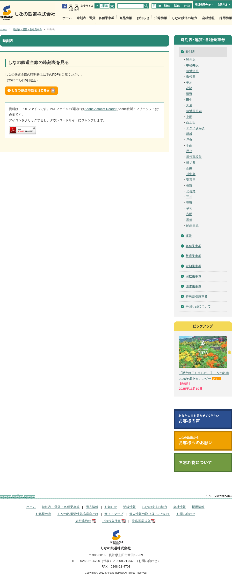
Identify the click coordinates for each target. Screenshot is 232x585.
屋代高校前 (194, 157)
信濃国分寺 (194, 111)
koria (187, 5)
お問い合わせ (185, 514)
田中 (189, 99)
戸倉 (189, 139)
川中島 (191, 174)
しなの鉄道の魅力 (184, 18)
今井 (189, 168)
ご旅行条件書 (111, 521)
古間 (189, 214)
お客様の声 (43, 514)
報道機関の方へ (204, 4)
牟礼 (189, 208)
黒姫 (189, 220)
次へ (229, 352)
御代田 (191, 76)
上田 (189, 117)
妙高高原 (192, 225)
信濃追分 (192, 71)
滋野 (189, 94)
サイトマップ (113, 514)
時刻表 (190, 52)
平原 (189, 82)
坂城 (189, 134)
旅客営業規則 (141, 521)
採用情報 (225, 18)
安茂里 (191, 179)
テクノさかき (195, 128)
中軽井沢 (192, 65)
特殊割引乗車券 (197, 296)
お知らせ (143, 18)
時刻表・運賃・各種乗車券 (95, 18)
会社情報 (208, 18)
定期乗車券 (193, 266)
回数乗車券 (193, 276)
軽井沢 (191, 59)
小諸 (189, 88)
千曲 (189, 145)
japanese (154, 5)
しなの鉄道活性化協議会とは (78, 514)
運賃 (189, 236)
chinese (167, 5)
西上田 (191, 122)
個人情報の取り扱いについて (149, 514)
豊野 (189, 202)
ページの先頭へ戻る (218, 496)
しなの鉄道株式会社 (27, 11)
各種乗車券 (193, 246)
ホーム (67, 18)
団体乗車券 (193, 286)
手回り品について (198, 306)
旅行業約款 (83, 521)
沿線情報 (160, 18)
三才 (189, 197)
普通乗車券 (193, 256)
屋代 (189, 151)
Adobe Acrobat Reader (100, 109)
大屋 (189, 105)
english (159, 5)
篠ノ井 (191, 162)
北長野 (191, 191)
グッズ (216, 378)
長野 (189, 185)
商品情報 (125, 18)
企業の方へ (223, 4)
